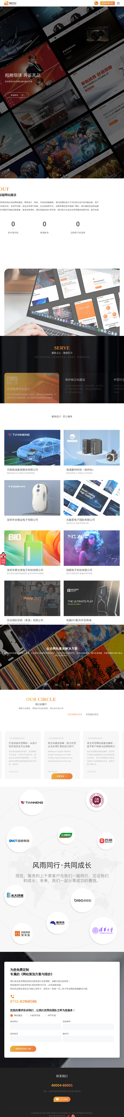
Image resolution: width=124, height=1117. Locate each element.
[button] (57, 175)
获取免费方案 (107, 3)
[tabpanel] (62, 657)
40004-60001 (62, 1085)
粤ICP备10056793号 (57, 1116)
